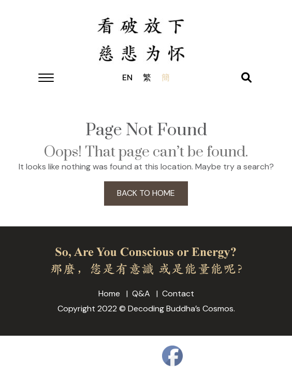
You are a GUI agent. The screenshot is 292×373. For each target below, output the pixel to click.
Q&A (141, 293)
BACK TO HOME (146, 193)
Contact (178, 293)
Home (109, 293)
